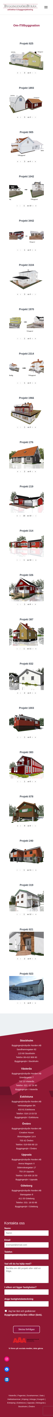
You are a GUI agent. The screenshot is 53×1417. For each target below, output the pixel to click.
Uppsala (30, 1403)
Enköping (11, 1403)
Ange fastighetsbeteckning (19, 1299)
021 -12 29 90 (30, 1085)
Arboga (33, 1399)
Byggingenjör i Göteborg (26, 1206)
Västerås (12, 1395)
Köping (25, 1399)
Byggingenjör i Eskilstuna (26, 1117)
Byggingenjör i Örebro (26, 1148)
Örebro (32, 1406)
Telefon (9, 1252)
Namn (8, 1228)
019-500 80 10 (30, 1144)
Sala (41, 1395)
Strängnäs (40, 1403)
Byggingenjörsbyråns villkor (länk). (23, 1315)
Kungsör (41, 1399)
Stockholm (22, 1406)
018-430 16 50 (30, 1175)
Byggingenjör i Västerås (26, 1089)
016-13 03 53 (30, 1113)
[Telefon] (26, 1256)
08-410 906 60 (30, 1057)
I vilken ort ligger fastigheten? (21, 1287)
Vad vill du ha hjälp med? (18, 1263)
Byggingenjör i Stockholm (26, 1061)
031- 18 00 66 (30, 1202)
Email (8, 1240)
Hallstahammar (13, 1399)
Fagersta (21, 1395)
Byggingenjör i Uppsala (26, 1179)
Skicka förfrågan (26, 1329)
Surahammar (32, 1395)
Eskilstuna (21, 1403)
